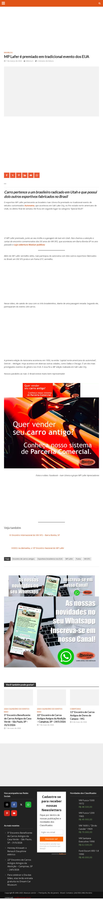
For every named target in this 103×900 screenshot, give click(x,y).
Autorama (29, 205)
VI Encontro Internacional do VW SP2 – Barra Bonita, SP (34, 535)
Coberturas (75, 709)
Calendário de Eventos (18, 709)
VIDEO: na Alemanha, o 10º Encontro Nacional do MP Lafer (37, 548)
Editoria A (29, 61)
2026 (6, 709)
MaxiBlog (8, 52)
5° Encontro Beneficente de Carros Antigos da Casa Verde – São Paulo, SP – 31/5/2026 (17, 720)
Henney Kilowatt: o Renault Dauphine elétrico (17, 851)
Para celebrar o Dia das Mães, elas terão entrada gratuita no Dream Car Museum (20, 879)
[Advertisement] (51, 30)
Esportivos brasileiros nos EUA (50, 559)
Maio (6, 712)
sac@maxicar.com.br (22, 897)
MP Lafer (69, 559)
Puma (78, 559)
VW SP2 (87, 559)
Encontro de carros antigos (23, 559)
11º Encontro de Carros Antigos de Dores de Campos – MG (82, 715)
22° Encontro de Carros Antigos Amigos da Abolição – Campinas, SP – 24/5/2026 (51, 718)
